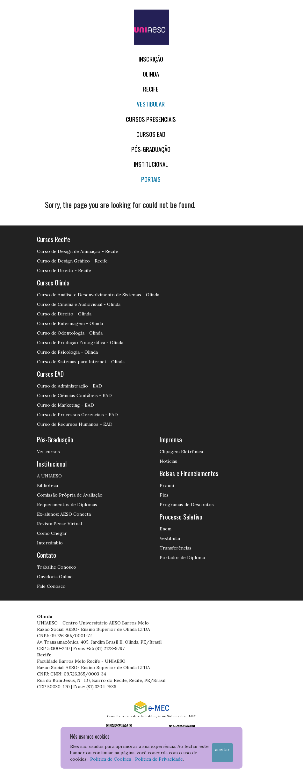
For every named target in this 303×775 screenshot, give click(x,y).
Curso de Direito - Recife (64, 270)
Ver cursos (48, 451)
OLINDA (151, 74)
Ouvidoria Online (55, 576)
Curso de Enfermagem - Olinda (70, 323)
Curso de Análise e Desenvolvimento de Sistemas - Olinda (98, 295)
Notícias (168, 461)
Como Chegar (52, 533)
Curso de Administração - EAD (69, 386)
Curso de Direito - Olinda (64, 314)
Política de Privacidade (159, 759)
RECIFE (150, 89)
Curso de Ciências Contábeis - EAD (74, 395)
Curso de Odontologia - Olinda (70, 333)
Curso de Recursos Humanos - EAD (74, 424)
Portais (151, 179)
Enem (165, 529)
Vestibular (151, 104)
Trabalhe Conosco (56, 567)
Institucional (151, 164)
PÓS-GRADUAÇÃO (150, 149)
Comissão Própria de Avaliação (70, 495)
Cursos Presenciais (151, 119)
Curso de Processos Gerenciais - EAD (77, 414)
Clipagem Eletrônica (181, 451)
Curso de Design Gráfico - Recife (72, 261)
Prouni (167, 485)
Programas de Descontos (187, 504)
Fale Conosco (51, 586)
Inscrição (151, 59)
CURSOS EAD (150, 134)
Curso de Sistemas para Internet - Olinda (81, 362)
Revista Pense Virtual (59, 524)
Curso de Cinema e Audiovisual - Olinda (78, 304)
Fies (164, 495)
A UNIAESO (49, 476)
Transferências (175, 548)
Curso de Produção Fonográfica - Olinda (80, 342)
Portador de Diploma (182, 557)
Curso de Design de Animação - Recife (77, 251)
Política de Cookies (110, 759)
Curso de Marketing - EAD (65, 405)
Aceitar (222, 749)
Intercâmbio (50, 543)
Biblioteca (47, 485)
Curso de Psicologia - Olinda (67, 352)
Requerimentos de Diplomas (67, 504)
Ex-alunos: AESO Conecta (64, 514)
